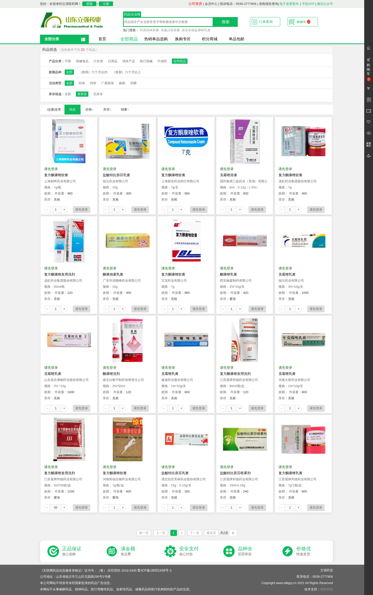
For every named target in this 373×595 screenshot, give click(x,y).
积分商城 (210, 39)
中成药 (162, 61)
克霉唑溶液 (228, 175)
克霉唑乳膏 (287, 274)
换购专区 (183, 39)
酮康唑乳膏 (228, 274)
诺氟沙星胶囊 (170, 30)
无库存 (98, 94)
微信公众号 (325, 4)
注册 (106, 4)
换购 (122, 83)
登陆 (89, 4)
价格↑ (89, 109)
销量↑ (125, 109)
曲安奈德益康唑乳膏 (196, 30)
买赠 (133, 83)
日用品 (112, 61)
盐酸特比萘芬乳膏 (116, 175)
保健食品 (82, 61)
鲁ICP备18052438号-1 (154, 570)
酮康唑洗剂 (111, 374)
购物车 (303, 22)
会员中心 (211, 4)
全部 (69, 72)
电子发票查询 (289, 4)
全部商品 (129, 39)
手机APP (308, 4)
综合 (72, 109)
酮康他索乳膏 (113, 274)
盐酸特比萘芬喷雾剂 (235, 473)
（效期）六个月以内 (93, 72)
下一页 (194, 533)
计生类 (98, 61)
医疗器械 (146, 61)
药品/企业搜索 (132, 14)
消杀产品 (128, 61)
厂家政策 (107, 83)
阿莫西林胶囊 (149, 30)
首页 (102, 39)
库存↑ (107, 109)
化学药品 (179, 61)
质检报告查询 (268, 4)
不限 (68, 61)
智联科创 (326, 589)
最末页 (211, 533)
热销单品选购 (156, 39)
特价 (93, 83)
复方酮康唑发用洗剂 (59, 274)
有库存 (82, 94)
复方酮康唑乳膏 (290, 473)
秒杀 (82, 83)
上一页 (161, 533)
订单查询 (266, 22)
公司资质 (195, 4)
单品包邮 (236, 39)
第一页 (144, 533)
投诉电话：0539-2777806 (238, 4)
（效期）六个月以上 (126, 72)
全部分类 (51, 39)
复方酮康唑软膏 (56, 175)
